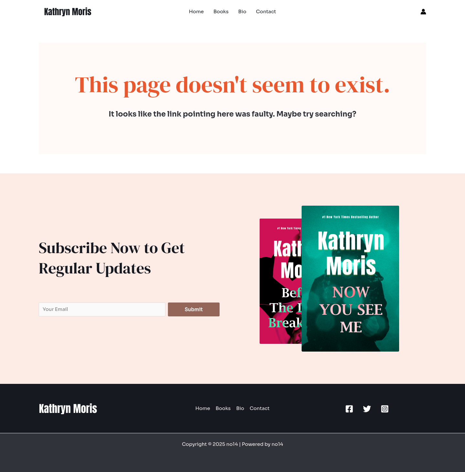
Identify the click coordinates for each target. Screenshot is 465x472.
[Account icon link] (423, 12)
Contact (259, 408)
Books (223, 408)
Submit (194, 309)
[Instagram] (385, 409)
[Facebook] (349, 409)
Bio (240, 408)
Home (203, 408)
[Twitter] (367, 409)
